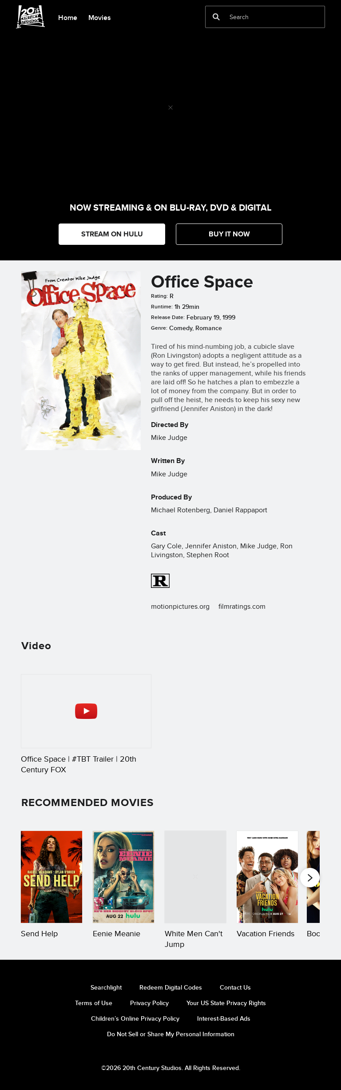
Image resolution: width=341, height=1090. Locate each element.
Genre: (159, 327)
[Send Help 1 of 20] (51, 877)
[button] (229, 234)
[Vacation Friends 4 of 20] (267, 877)
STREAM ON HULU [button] (112, 234)
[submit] (216, 17)
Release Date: (168, 317)
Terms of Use (93, 1002)
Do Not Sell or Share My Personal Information (170, 1034)
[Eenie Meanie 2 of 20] (123, 877)
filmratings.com (242, 606)
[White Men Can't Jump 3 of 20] (195, 877)
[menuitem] (67, 17)
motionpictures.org (180, 606)
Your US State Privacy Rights (226, 1002)
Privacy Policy (149, 1002)
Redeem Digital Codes (170, 987)
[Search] (259, 17)
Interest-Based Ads (223, 1018)
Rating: (159, 295)
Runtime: (162, 306)
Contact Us (235, 987)
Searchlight (106, 987)
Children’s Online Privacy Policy (135, 1018)
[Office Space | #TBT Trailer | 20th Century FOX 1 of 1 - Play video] (86, 711)
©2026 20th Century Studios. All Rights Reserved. (170, 1067)
